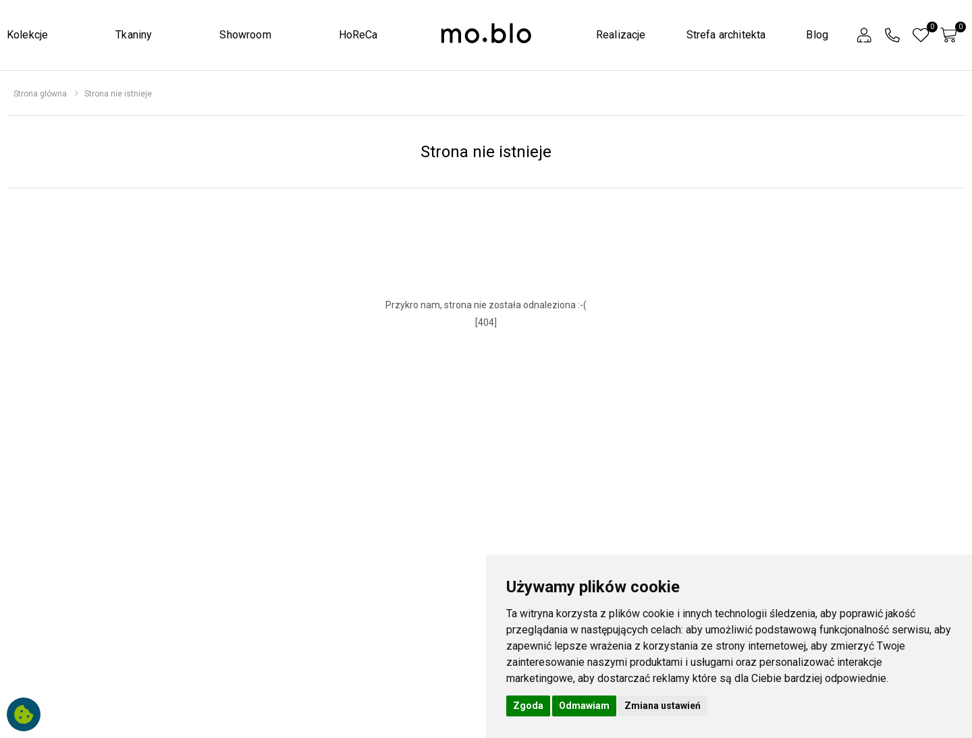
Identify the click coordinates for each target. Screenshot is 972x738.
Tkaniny (133, 34)
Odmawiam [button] (584, 705)
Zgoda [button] (528, 705)
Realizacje (621, 34)
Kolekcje (27, 34)
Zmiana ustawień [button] (662, 705)
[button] (864, 35)
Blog (817, 34)
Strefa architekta (726, 34)
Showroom (245, 34)
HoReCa (358, 34)
